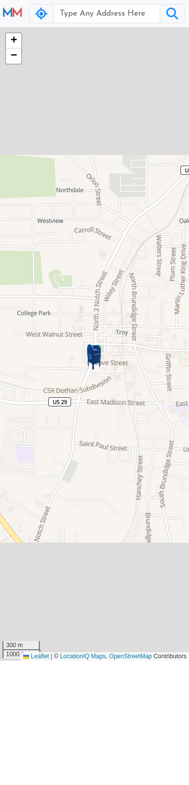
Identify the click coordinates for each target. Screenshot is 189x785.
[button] (94, 357)
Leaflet (36, 656)
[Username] (106, 13)
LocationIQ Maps (83, 656)
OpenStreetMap (130, 656)
